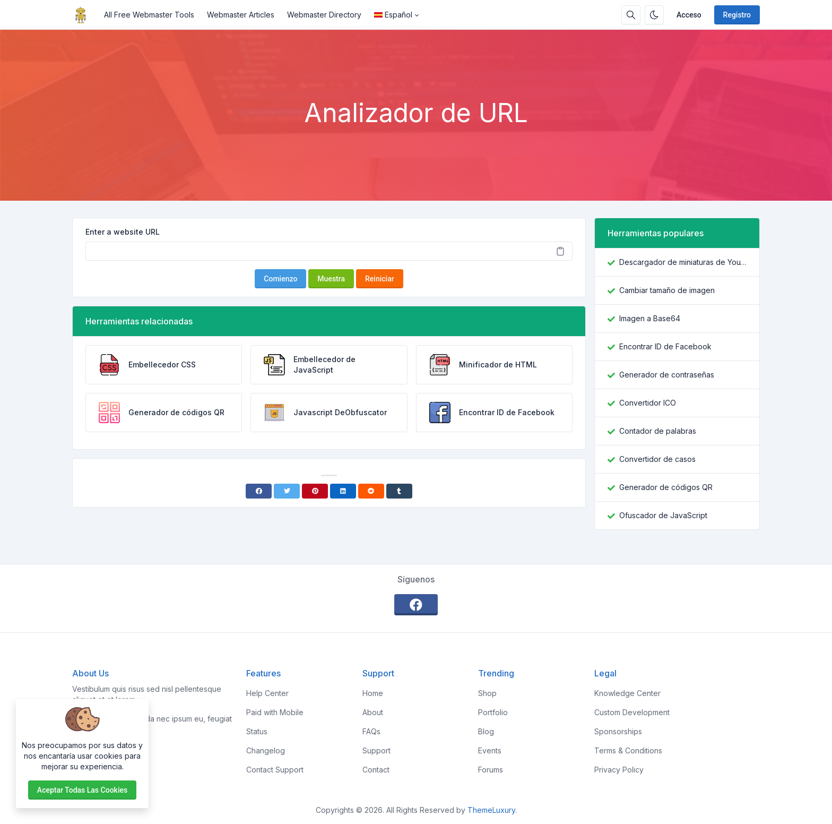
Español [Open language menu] (393, 14)
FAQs (371, 731)
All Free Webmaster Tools (149, 14)
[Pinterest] (315, 491)
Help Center (267, 693)
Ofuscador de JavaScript (663, 515)
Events (489, 750)
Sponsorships (618, 731)
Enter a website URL (122, 231)
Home (372, 693)
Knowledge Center (627, 693)
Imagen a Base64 (649, 318)
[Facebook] (259, 491)
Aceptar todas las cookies (82, 790)
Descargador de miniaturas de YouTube (683, 262)
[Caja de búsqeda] (630, 14)
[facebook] (416, 604)
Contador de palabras (657, 430)
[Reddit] (371, 491)
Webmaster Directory (324, 14)
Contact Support (275, 769)
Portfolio (493, 712)
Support (376, 750)
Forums (490, 769)
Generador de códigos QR (666, 487)
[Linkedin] (343, 491)
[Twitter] (287, 491)
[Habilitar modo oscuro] (654, 14)
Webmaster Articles (240, 14)
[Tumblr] (399, 491)
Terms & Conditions (628, 750)
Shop (487, 693)
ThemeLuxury (491, 809)
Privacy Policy (619, 769)
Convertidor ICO (647, 402)
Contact (375, 769)
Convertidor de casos (657, 459)
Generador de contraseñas (666, 374)
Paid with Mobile (275, 712)
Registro (737, 15)
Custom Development (632, 712)
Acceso (689, 15)
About (372, 712)
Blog (486, 731)
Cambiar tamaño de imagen (667, 290)
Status (256, 731)
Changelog (265, 750)
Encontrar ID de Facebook (665, 346)
